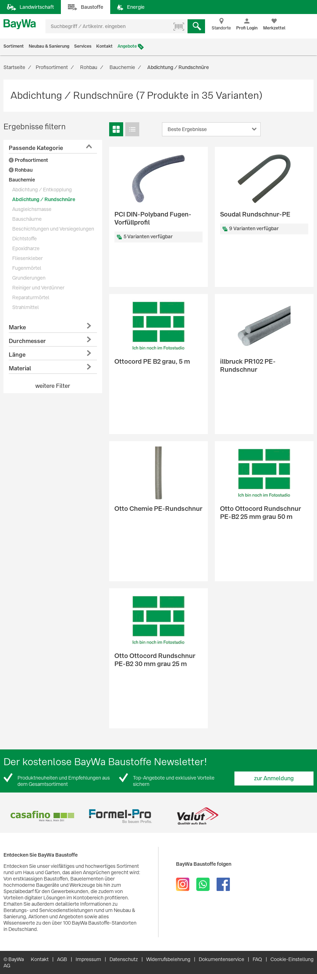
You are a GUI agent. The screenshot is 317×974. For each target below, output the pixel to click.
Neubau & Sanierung (49, 46)
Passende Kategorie (36, 148)
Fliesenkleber (27, 258)
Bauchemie (22, 180)
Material (20, 368)
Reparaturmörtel (30, 297)
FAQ (257, 959)
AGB (62, 959)
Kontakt (104, 46)
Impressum (88, 959)
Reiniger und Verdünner (38, 287)
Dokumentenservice (221, 959)
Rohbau (21, 170)
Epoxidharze (26, 248)
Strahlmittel (25, 307)
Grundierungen (28, 278)
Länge (17, 354)
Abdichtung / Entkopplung (42, 189)
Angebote (127, 46)
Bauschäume (27, 219)
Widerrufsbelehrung (168, 959)
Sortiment (13, 46)
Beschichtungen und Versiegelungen (53, 229)
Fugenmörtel (26, 268)
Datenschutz (124, 959)
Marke (17, 327)
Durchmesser (27, 341)
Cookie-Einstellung (292, 959)
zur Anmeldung (274, 778)
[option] (42, 816)
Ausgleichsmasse (31, 209)
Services (82, 46)
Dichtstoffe (24, 238)
